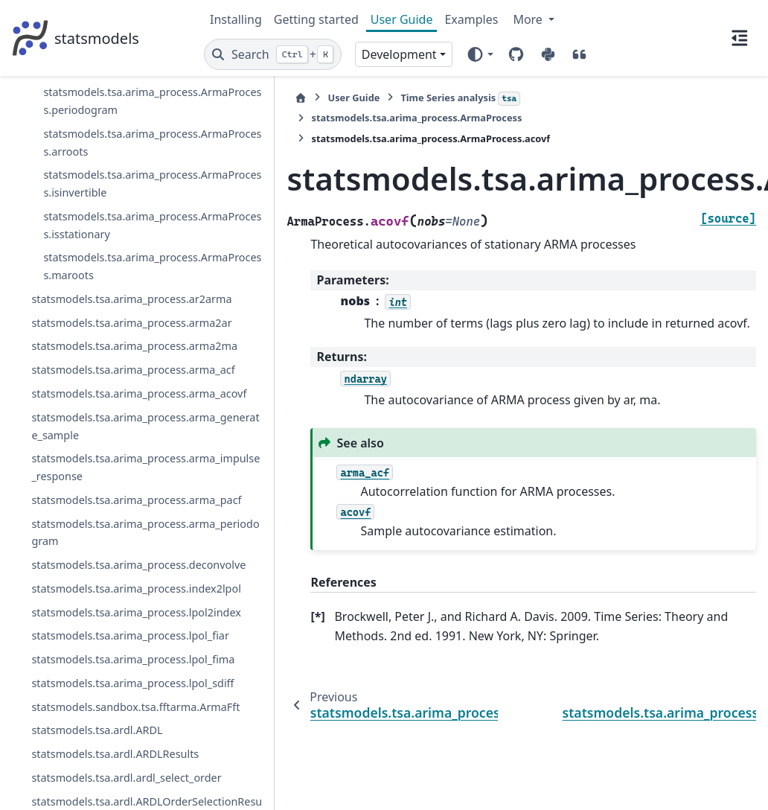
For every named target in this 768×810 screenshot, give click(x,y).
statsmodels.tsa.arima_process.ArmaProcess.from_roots (109, 487)
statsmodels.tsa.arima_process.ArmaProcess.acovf (109, 218)
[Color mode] (479, 54)
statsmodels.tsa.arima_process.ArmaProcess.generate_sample (109, 546)
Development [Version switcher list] (399, 54)
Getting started (316, 19)
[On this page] (739, 38)
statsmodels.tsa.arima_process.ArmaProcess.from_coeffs (110, 369)
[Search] (273, 54)
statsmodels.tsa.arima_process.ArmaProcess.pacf (109, 714)
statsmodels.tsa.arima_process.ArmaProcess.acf (109, 177)
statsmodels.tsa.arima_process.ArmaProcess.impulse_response (112, 605)
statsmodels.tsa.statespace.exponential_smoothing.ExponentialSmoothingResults (104, 86)
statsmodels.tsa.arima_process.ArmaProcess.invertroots (109, 664)
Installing (236, 19)
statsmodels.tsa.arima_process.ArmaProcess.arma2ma (111, 310)
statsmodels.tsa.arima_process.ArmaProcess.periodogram (109, 765)
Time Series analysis (378, 98)
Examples (471, 19)
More (529, 19)
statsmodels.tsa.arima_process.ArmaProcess (95, 136)
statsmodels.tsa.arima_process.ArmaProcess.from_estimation (111, 428)
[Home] (218, 98)
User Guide (402, 19)
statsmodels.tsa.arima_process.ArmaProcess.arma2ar (111, 259)
